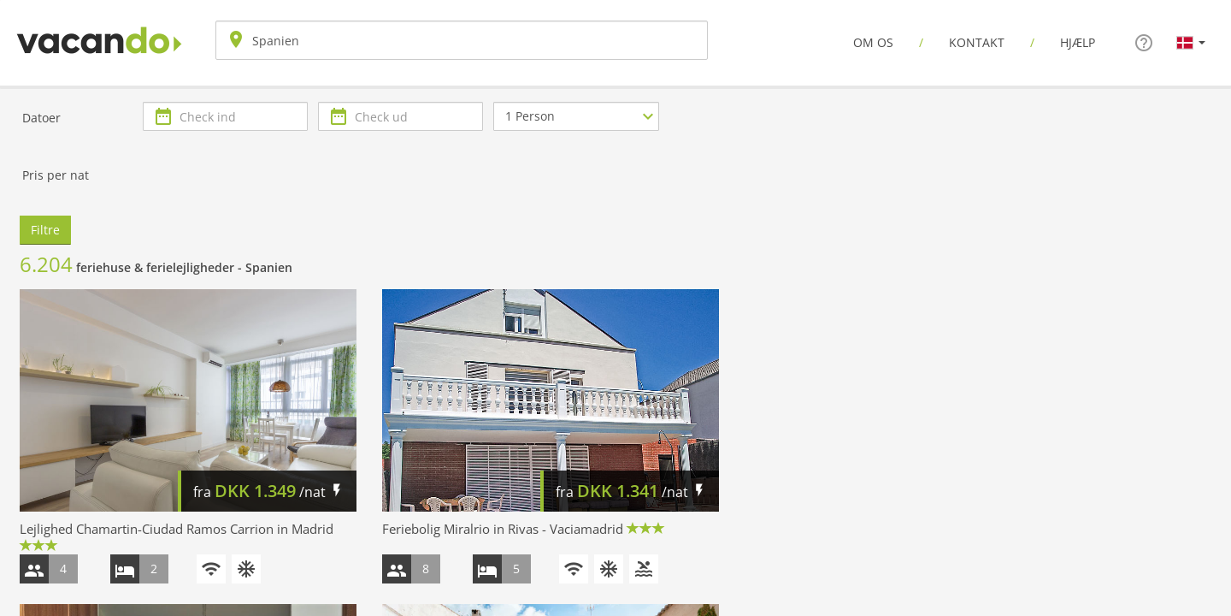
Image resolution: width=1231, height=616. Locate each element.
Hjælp (1077, 42)
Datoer (41, 118)
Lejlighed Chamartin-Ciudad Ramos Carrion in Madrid (176, 528)
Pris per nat (55, 175)
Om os (873, 42)
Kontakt (976, 42)
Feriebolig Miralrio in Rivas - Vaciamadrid (502, 528)
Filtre (45, 230)
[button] (1190, 42)
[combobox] (461, 40)
